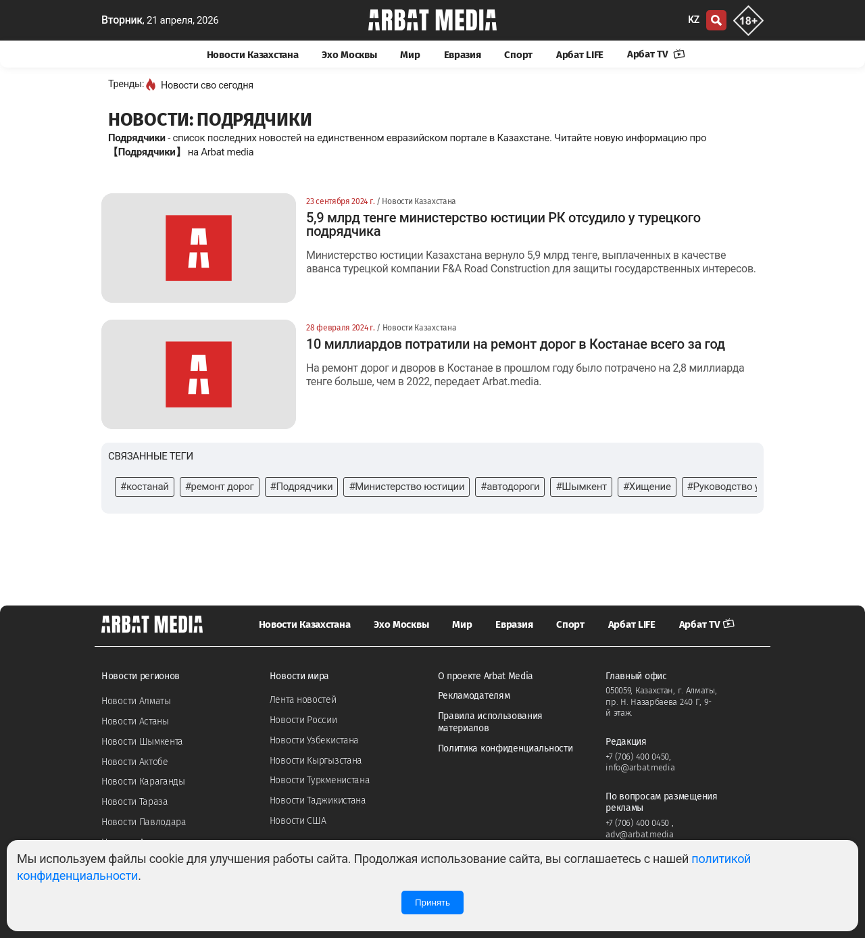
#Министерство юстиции (406, 486)
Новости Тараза (134, 802)
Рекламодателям (474, 695)
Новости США (298, 820)
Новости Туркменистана (320, 780)
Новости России (303, 720)
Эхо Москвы (349, 55)
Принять (432, 902)
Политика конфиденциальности (505, 748)
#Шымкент (581, 486)
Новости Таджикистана (318, 800)
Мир (410, 55)
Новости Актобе (134, 762)
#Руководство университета (752, 486)
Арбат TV (656, 54)
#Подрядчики (301, 486)
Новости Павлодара (144, 822)
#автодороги (509, 486)
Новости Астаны (135, 721)
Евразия (462, 55)
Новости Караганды (143, 781)
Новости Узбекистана (314, 740)
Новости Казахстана (253, 55)
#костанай (144, 486)
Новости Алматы (136, 701)
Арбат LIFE (579, 55)
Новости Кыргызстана (316, 760)
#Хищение (647, 486)
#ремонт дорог (219, 486)
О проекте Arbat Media (486, 676)
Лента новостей (303, 700)
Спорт (518, 55)
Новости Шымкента (142, 741)
